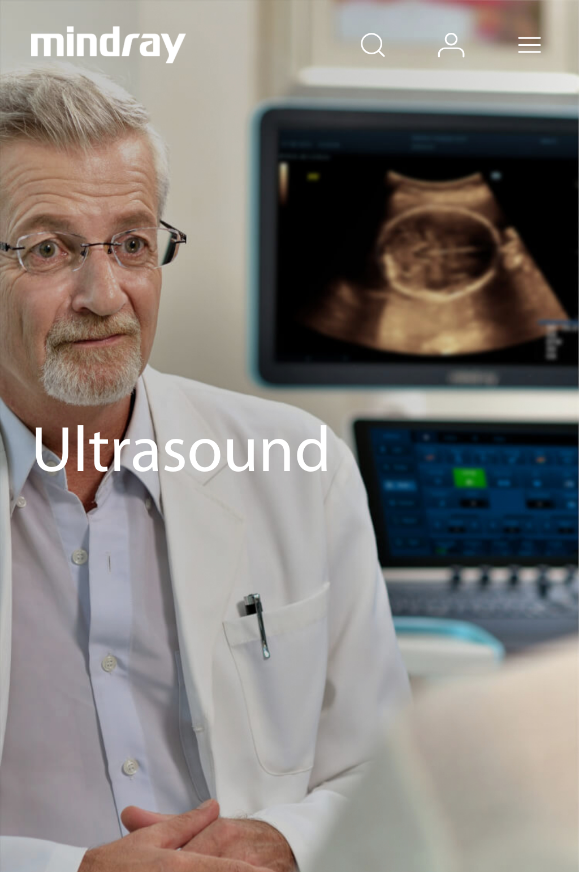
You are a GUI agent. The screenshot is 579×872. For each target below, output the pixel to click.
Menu (546, 29)
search (389, 29)
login (468, 29)
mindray (109, 44)
